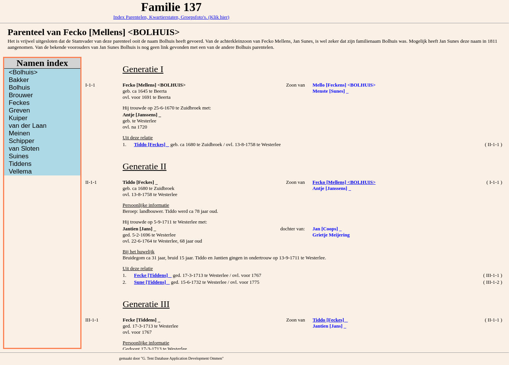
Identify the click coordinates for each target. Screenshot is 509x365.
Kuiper (18, 118)
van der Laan (27, 125)
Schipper (21, 141)
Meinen (19, 133)
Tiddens (20, 163)
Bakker (19, 80)
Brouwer (21, 95)
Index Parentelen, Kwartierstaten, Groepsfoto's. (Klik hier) (171, 17)
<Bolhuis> (23, 72)
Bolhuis (19, 87)
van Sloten (24, 148)
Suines (19, 156)
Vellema (20, 171)
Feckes (19, 102)
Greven (19, 110)
